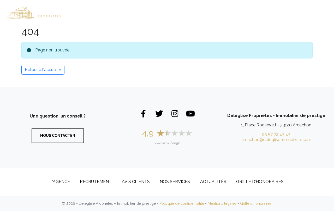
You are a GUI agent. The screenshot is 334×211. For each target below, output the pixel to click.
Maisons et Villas (124, 13)
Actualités (213, 181)
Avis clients (136, 181)
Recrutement (285, 13)
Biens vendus (213, 13)
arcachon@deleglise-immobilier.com (276, 139)
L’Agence (247, 8)
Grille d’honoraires (260, 181)
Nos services (175, 181)
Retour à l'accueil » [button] (43, 69)
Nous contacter (57, 135)
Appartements (171, 13)
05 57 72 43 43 (276, 134)
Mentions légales (222, 203)
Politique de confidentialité (181, 203)
